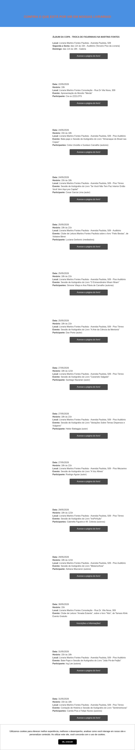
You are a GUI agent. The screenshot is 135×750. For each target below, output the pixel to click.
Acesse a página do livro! (88, 56)
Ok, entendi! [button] (67, 742)
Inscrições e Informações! (89, 623)
